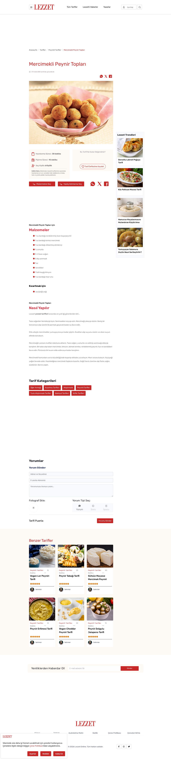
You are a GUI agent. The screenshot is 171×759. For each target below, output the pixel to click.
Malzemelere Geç (42, 184)
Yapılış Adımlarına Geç (71, 184)
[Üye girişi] (129, 7)
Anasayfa (33, 50)
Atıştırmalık (68, 387)
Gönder (129, 668)
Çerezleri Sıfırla (133, 733)
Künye (37, 733)
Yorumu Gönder (105, 521)
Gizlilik (95, 733)
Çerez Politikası (114, 733)
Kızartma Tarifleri (52, 387)
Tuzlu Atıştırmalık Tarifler (40, 393)
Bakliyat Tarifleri (62, 393)
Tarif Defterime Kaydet (93, 166)
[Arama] (139, 7)
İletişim (57, 733)
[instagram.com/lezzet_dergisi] (123, 746)
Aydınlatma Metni (76, 733)
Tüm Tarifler (72, 7)
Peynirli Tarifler (54, 50)
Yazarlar (106, 7)
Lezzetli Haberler (90, 7)
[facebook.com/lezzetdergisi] (119, 746)
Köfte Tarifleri (78, 393)
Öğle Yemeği (35, 387)
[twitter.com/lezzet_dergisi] (129, 746)
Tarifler (43, 50)
